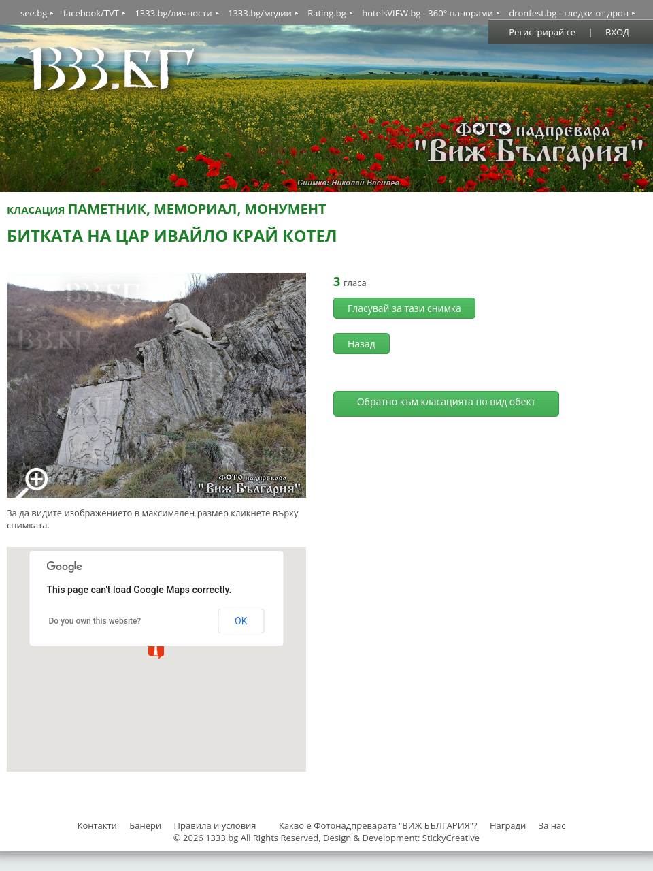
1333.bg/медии (260, 13)
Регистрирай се (542, 32)
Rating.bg (326, 13)
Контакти (96, 825)
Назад (361, 343)
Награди (508, 825)
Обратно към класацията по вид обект (446, 401)
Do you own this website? (95, 621)
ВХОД (617, 32)
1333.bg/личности (173, 13)
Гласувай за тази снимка (404, 308)
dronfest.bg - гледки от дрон (569, 13)
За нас (552, 825)
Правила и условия (215, 825)
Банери (146, 825)
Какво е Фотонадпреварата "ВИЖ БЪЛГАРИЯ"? (378, 825)
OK (241, 621)
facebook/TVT (91, 13)
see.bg (33, 13)
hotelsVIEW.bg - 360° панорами (427, 13)
